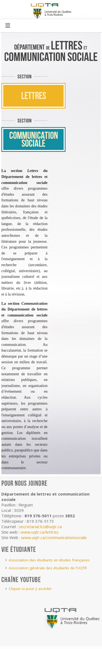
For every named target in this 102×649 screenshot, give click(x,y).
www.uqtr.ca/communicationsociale (54, 537)
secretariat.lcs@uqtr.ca (40, 526)
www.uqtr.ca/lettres (39, 532)
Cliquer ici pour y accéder (30, 588)
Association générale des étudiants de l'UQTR (48, 567)
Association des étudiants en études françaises (49, 560)
